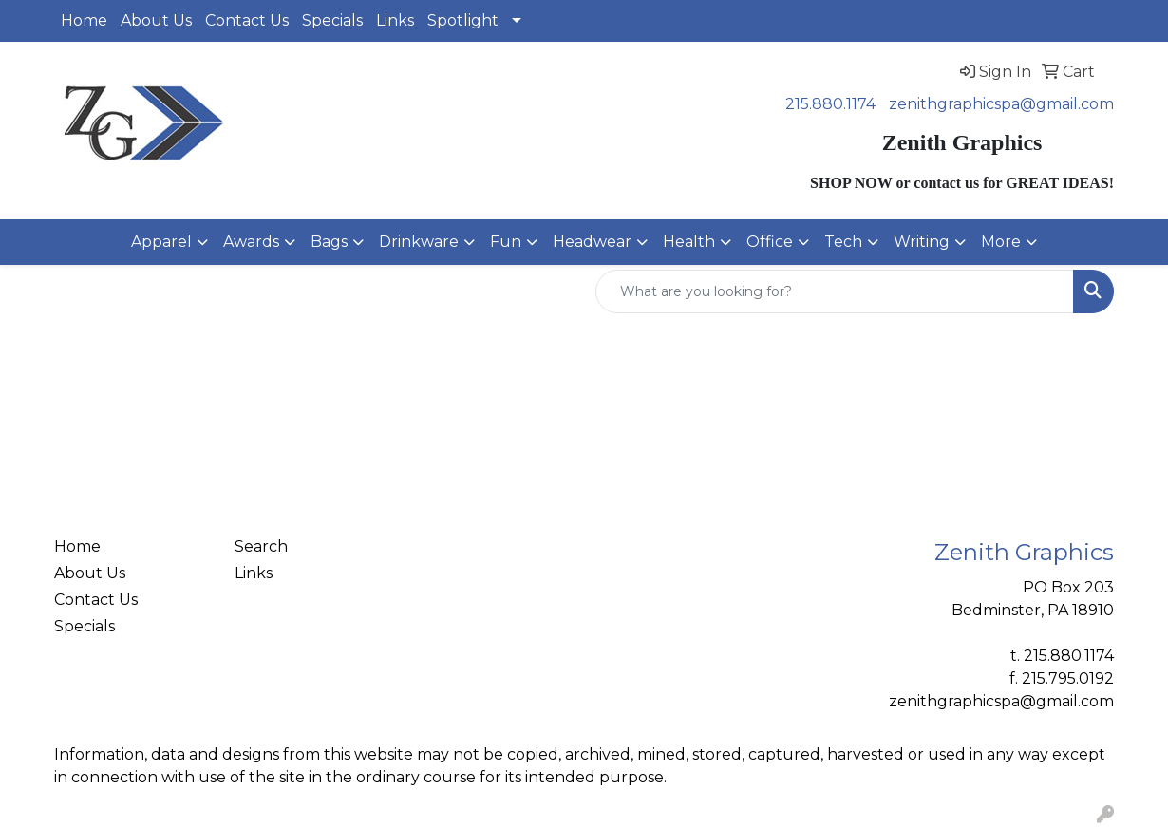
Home (84, 20)
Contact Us (247, 20)
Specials (332, 20)
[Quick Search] (834, 291)
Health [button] (689, 242)
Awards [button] (251, 242)
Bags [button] (329, 242)
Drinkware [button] (419, 242)
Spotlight (463, 20)
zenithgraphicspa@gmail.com (1001, 104)
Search (261, 546)
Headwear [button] (592, 242)
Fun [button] (505, 242)
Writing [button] (922, 242)
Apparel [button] (161, 242)
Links (395, 20)
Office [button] (769, 242)
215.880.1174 (830, 104)
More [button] (1001, 242)
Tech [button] (843, 242)
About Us (156, 20)
